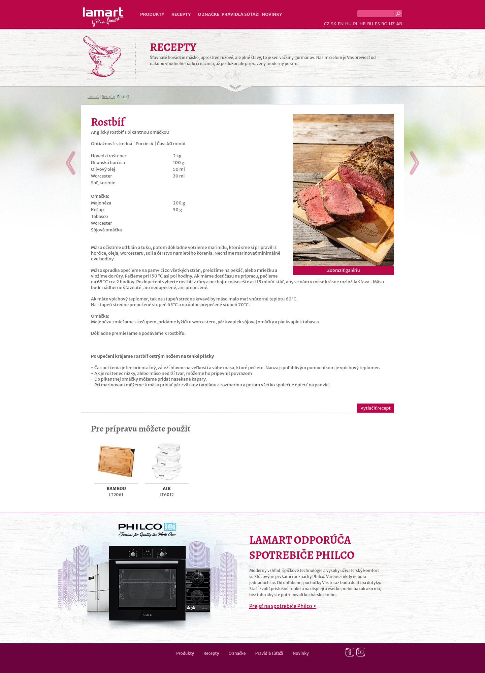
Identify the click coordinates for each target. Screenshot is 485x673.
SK (333, 24)
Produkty (152, 14)
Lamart (103, 17)
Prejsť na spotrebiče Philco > (282, 606)
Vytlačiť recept (375, 408)
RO (384, 24)
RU (370, 24)
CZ (326, 24)
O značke (208, 14)
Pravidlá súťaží (241, 14)
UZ (392, 24)
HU (348, 24)
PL (355, 24)
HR (362, 24)
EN (341, 24)
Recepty (181, 14)
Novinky (272, 14)
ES (377, 24)
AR (399, 24)
